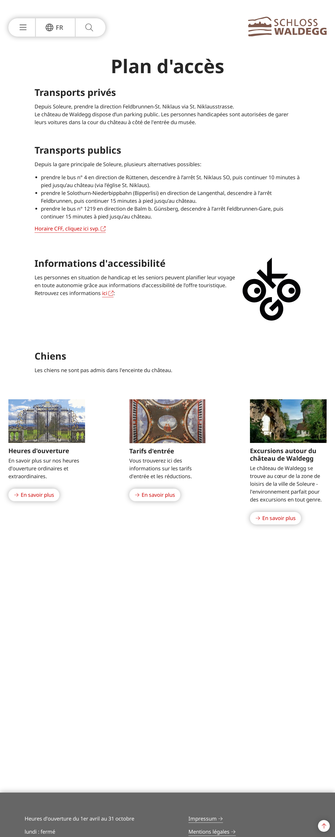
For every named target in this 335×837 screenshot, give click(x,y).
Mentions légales (209, 831)
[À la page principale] (287, 35)
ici (104, 293)
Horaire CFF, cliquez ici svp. (67, 228)
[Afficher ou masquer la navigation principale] (21, 27)
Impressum (202, 818)
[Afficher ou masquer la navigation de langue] (54, 27)
